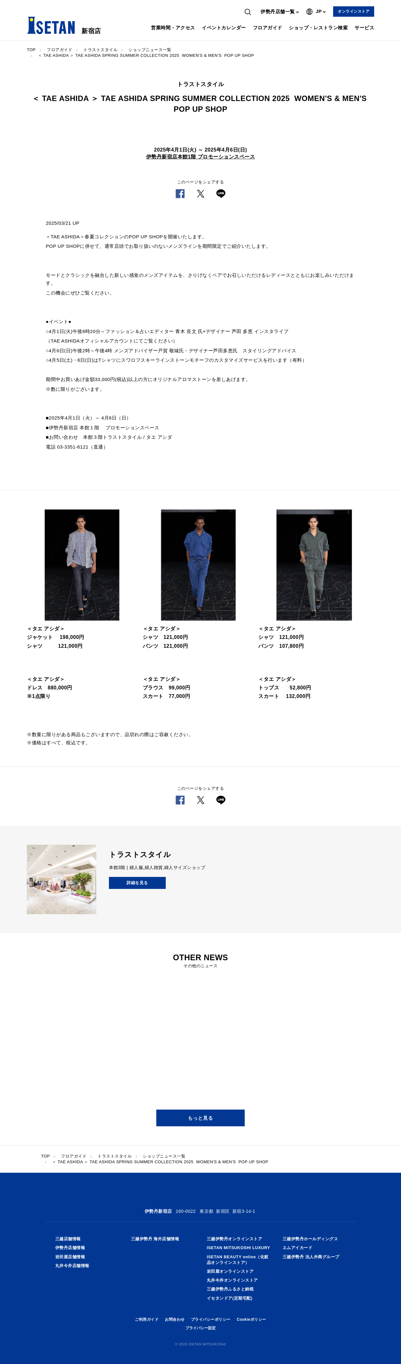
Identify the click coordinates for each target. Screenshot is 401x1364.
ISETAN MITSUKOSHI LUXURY (238, 1247)
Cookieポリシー (251, 1319)
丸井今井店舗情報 (72, 1265)
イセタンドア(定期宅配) (230, 1298)
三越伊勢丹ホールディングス (310, 1238)
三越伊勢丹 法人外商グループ (311, 1256)
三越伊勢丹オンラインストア (234, 1238)
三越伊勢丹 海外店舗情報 (155, 1238)
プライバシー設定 (200, 1328)
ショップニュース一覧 (150, 49)
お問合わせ (175, 1319)
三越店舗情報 (68, 1238)
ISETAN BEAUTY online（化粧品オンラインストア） (238, 1259)
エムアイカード (298, 1247)
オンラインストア (353, 11)
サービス (364, 27)
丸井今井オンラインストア (232, 1280)
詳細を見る (137, 882)
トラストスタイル (100, 49)
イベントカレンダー (224, 27)
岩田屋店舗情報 (70, 1256)
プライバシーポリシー (210, 1319)
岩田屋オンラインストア (230, 1271)
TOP (31, 49)
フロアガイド (267, 27)
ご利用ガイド (147, 1319)
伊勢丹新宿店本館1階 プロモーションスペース (200, 156)
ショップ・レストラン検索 (318, 27)
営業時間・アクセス (173, 27)
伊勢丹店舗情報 (70, 1247)
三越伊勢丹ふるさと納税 (230, 1289)
